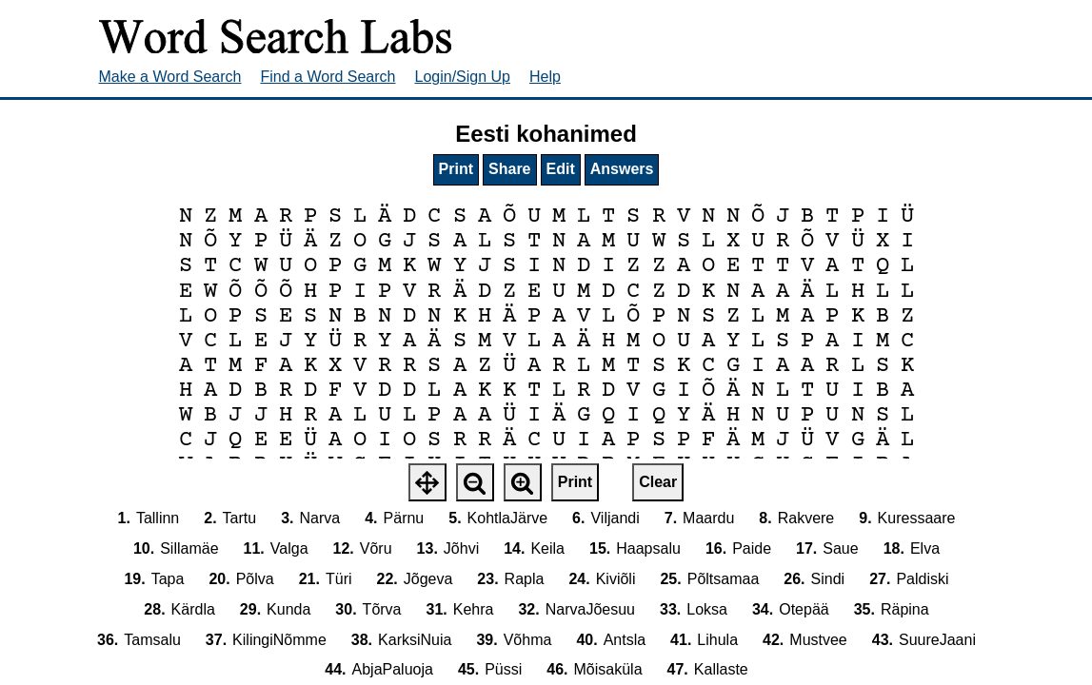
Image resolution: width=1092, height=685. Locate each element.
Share (509, 169)
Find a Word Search (328, 76)
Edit (560, 169)
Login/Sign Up (463, 76)
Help (545, 76)
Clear (658, 482)
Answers (622, 169)
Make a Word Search (170, 76)
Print (456, 169)
